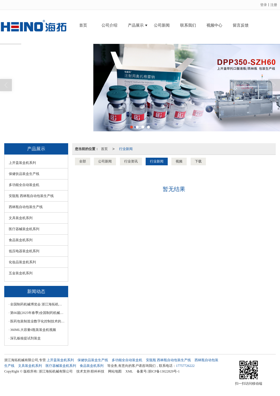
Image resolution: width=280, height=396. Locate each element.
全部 (82, 161)
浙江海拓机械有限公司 (56, 371)
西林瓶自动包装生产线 (26, 207)
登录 (263, 5)
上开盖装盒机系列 (22, 163)
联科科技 (97, 371)
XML (129, 371)
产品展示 (136, 25)
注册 (273, 5)
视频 (179, 161)
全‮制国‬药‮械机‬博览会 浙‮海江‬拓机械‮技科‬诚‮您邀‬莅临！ (37, 304)
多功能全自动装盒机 (24, 185)
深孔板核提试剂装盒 (25, 338)
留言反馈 (241, 25)
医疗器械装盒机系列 (24, 229)
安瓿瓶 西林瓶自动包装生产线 (31, 196)
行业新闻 (126, 149)
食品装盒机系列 (21, 240)
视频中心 (214, 25)
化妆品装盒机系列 (22, 262)
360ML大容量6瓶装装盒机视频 (33, 330)
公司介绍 (109, 25)
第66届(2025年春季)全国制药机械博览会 (37, 313)
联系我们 (188, 25)
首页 (83, 25)
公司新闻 (162, 25)
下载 (198, 161)
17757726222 (185, 366)
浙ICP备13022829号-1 (164, 371)
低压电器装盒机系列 (24, 251)
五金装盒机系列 (21, 273)
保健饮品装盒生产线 (24, 174)
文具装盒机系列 (21, 218)
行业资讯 (131, 161)
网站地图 (115, 371)
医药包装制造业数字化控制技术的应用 (37, 321)
